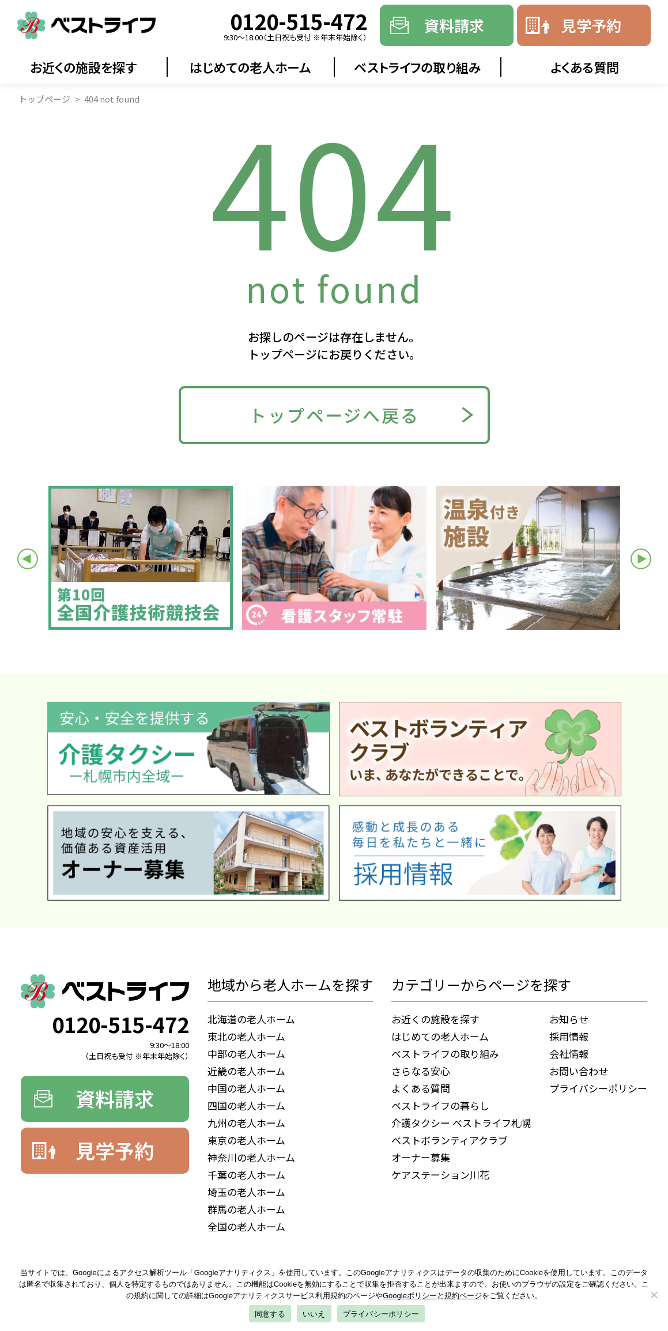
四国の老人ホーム (246, 1105)
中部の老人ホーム (246, 1053)
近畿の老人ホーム (246, 1071)
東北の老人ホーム (246, 1036)
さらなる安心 (420, 1071)
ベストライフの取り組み (417, 67)
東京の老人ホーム (246, 1140)
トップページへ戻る (334, 415)
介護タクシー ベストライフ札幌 (461, 1123)
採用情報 (568, 1036)
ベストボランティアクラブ (449, 1140)
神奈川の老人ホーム (251, 1157)
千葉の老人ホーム (246, 1174)
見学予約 (591, 25)
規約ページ (463, 1295)
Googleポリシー (410, 1295)
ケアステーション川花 (440, 1174)
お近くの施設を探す (83, 67)
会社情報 (568, 1053)
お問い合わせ (578, 1071)
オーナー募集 (420, 1157)
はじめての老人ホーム (250, 67)
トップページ (44, 99)
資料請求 (454, 25)
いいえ (314, 1314)
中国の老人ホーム (246, 1088)
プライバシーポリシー (598, 1088)
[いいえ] (653, 1294)
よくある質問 (584, 67)
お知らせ (568, 1019)
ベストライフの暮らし (440, 1105)
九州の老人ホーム (246, 1123)
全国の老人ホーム (246, 1226)
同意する (270, 1314)
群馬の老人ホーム (246, 1209)
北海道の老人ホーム (251, 1019)
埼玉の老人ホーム (246, 1192)
